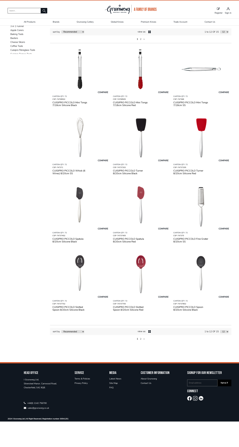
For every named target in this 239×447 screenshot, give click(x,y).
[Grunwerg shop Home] (131, 13)
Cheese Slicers (17, 67)
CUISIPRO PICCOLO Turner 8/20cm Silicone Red (188, 198)
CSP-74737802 (179, 329)
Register (219, 10)
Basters (14, 63)
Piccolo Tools (35, 31)
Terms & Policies (82, 404)
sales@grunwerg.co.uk (36, 433)
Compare (103, 117)
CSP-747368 (178, 124)
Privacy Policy (81, 408)
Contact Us (146, 408)
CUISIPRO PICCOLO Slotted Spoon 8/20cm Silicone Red (128, 334)
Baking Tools (16, 59)
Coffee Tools (16, 71)
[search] (24, 10)
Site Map (113, 408)
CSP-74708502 (58, 124)
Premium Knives (148, 21)
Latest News (115, 404)
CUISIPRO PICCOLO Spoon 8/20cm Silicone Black (188, 334)
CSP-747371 (57, 193)
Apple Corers (17, 55)
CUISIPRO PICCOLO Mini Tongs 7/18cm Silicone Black (69, 129)
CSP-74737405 (119, 261)
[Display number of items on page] (224, 57)
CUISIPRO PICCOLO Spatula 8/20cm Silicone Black (67, 266)
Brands (56, 21)
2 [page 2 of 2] (140, 64)
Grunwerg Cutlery (85, 21)
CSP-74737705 (119, 329)
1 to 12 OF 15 (212, 57)
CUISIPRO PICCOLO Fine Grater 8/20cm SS (190, 266)
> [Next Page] (144, 64)
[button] (44, 10)
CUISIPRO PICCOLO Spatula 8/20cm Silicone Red (128, 266)
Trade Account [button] (180, 21)
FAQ (111, 413)
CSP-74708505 (119, 124)
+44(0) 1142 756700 (35, 428)
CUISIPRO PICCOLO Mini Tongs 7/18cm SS (190, 129)
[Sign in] (228, 10)
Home (11, 31)
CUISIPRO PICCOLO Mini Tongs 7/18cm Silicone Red (130, 129)
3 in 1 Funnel (17, 51)
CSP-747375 (178, 261)
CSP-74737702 (58, 329)
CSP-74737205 (179, 193)
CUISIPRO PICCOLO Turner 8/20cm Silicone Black (128, 198)
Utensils (21, 31)
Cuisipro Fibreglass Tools (22, 75)
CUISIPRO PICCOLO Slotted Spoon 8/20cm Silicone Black (68, 334)
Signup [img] (224, 408)
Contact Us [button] (210, 21)
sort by (56, 57)
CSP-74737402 (58, 261)
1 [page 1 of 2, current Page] (137, 64)
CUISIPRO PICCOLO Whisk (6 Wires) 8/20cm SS (68, 198)
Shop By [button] (14, 39)
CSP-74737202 (119, 193)
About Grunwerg (149, 404)
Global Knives (117, 21)
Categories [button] (26, 45)
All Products (30, 21)
